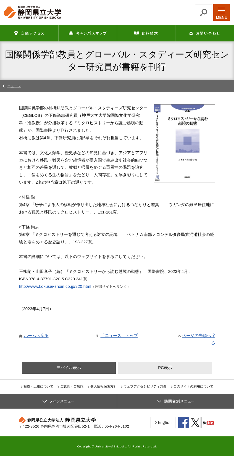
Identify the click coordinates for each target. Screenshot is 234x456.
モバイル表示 (68, 367)
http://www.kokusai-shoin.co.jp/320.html (55, 286)
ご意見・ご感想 (71, 386)
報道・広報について (38, 386)
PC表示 (165, 367)
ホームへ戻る (36, 335)
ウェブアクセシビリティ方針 (145, 386)
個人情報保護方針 (103, 386)
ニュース (14, 86)
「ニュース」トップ (119, 335)
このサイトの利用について (193, 386)
